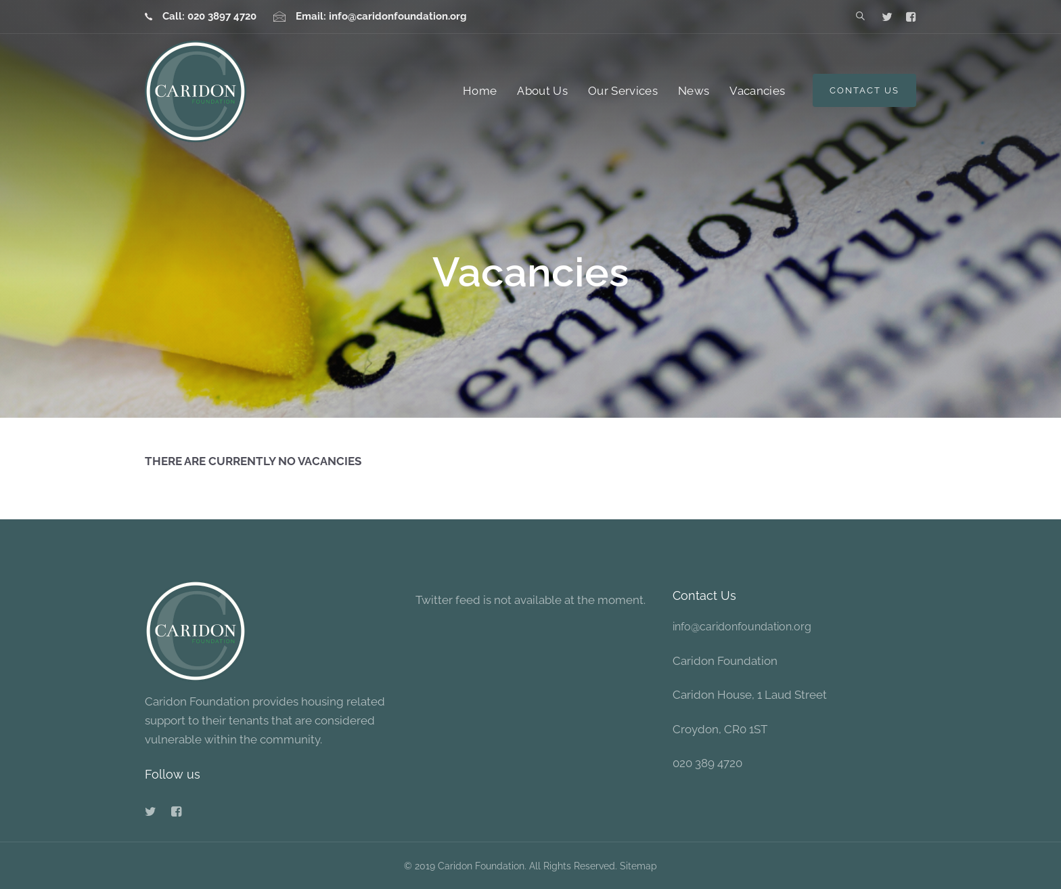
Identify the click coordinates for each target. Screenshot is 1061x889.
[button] (860, 16)
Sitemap (638, 866)
